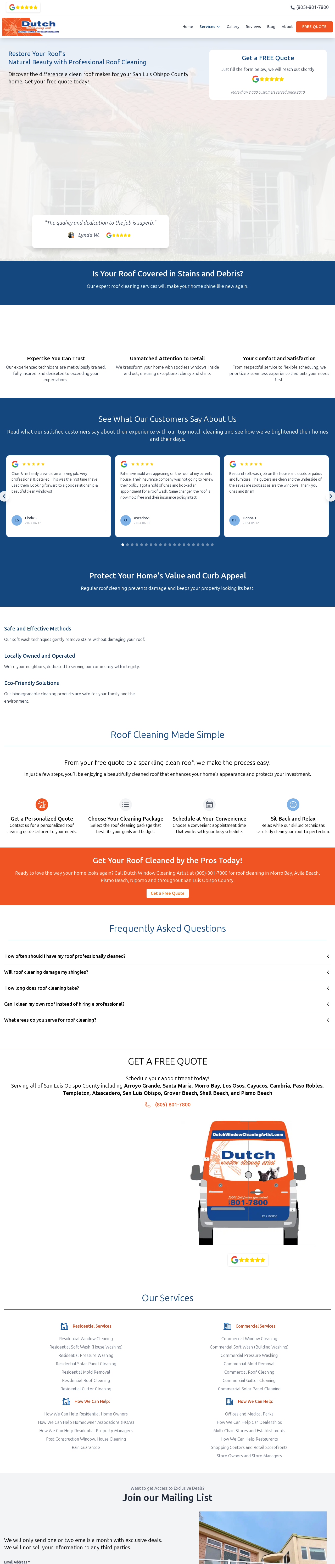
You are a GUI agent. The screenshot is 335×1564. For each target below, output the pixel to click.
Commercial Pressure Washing (249, 1355)
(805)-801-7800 (309, 7)
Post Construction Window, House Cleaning (86, 1439)
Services (209, 26)
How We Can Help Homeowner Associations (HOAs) (86, 1422)
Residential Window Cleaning (86, 1338)
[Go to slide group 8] (155, 544)
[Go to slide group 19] (207, 544)
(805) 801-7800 (173, 1104)
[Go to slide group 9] (160, 544)
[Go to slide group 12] (174, 544)
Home (187, 26)
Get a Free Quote (168, 893)
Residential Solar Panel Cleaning (86, 1363)
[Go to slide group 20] (212, 544)
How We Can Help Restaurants (249, 1439)
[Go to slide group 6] (146, 544)
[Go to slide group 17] (198, 544)
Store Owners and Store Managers (249, 1455)
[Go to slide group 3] (132, 544)
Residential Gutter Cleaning (85, 1388)
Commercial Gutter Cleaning (249, 1380)
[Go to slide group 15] (188, 544)
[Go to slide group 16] (193, 544)
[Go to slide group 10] (165, 544)
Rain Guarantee (86, 1447)
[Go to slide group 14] (184, 544)
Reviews (253, 26)
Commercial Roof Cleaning (249, 1372)
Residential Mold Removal (86, 1372)
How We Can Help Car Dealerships (249, 1422)
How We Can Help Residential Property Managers (86, 1430)
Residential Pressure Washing (85, 1355)
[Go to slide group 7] (151, 544)
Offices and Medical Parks (249, 1414)
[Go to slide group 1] (122, 544)
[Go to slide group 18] (203, 544)
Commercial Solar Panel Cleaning (249, 1388)
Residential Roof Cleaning (86, 1380)
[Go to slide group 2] (127, 544)
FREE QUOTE (314, 26)
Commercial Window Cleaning (249, 1338)
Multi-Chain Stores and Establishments (249, 1430)
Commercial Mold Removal (249, 1363)
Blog (271, 26)
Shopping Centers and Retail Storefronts (249, 1447)
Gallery (233, 26)
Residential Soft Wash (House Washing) (85, 1347)
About (287, 26)
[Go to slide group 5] (141, 544)
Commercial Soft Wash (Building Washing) (249, 1347)
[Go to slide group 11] (170, 544)
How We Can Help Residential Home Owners (86, 1414)
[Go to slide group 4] (137, 544)
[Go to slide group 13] (179, 544)
